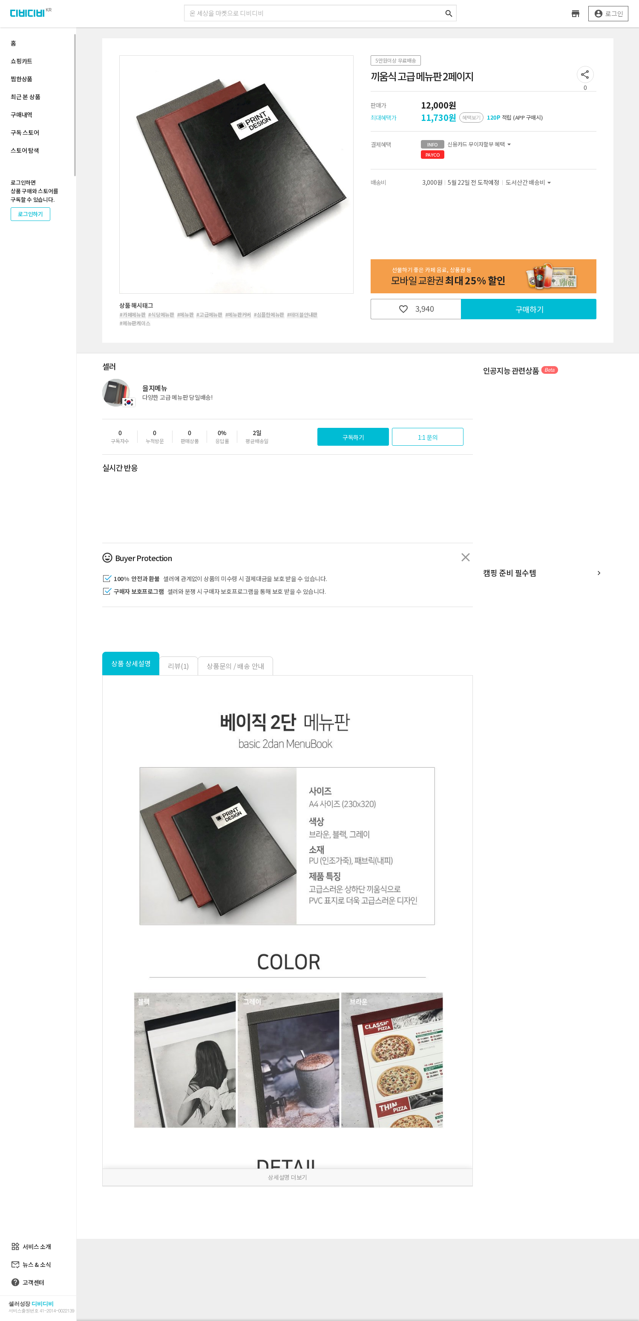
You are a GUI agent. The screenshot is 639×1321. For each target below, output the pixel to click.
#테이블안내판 (302, 314)
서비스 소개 (31, 1246)
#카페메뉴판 (133, 314)
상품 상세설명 (130, 663)
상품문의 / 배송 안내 (235, 666)
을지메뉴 (154, 388)
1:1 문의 (428, 437)
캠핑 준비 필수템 (543, 573)
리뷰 (178, 666)
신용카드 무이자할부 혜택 (467, 144)
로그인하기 (30, 214)
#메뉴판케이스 (135, 323)
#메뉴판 (185, 314)
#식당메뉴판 (161, 314)
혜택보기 (471, 117)
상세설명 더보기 (287, 1177)
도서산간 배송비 (529, 182)
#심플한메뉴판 (269, 314)
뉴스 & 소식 (31, 1264)
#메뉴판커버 (238, 314)
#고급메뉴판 (209, 314)
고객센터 (27, 1282)
